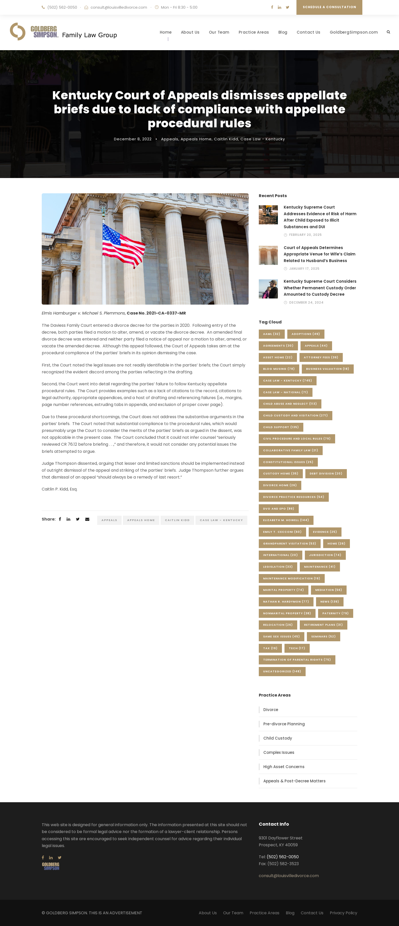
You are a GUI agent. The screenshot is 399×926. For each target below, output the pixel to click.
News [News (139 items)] (329, 602)
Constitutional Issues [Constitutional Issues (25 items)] (288, 462)
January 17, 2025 (304, 268)
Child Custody (277, 738)
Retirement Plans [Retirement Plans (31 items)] (323, 625)
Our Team (219, 32)
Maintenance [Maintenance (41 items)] (320, 567)
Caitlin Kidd (226, 139)
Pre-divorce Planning (284, 724)
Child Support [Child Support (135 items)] (281, 427)
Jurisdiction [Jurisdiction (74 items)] (325, 555)
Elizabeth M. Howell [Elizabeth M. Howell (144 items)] (286, 520)
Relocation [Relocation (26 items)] (278, 625)
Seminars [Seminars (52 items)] (323, 636)
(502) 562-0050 (62, 7)
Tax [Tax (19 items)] (270, 648)
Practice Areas (254, 32)
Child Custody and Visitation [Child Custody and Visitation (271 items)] (295, 415)
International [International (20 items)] (280, 555)
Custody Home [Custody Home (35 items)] (280, 473)
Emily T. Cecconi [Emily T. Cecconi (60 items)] (282, 532)
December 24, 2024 (306, 302)
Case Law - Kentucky (262, 139)
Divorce (270, 709)
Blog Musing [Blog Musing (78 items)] (279, 369)
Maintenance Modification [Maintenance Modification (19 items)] (291, 578)
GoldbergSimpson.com (354, 32)
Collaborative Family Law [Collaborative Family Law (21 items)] (290, 450)
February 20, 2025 (305, 235)
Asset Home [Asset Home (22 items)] (278, 357)
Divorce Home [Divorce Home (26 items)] (280, 485)
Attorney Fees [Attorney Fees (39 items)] (321, 357)
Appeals (169, 139)
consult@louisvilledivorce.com (119, 7)
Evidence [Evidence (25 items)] (325, 532)
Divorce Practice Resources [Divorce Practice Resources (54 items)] (293, 497)
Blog (283, 32)
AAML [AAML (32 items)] (271, 334)
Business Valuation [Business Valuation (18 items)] (327, 369)
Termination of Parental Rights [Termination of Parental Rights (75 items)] (297, 660)
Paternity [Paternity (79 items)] (335, 613)
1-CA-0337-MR (170, 313)
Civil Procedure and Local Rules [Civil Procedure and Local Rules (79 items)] (297, 439)
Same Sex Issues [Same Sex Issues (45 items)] (281, 636)
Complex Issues (278, 752)
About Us (190, 32)
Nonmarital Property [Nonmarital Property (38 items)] (287, 613)
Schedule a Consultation (329, 7)
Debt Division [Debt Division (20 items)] (326, 473)
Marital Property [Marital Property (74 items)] (283, 590)
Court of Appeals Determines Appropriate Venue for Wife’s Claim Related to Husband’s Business (319, 254)
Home (166, 32)
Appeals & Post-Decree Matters (294, 781)
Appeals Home (196, 139)
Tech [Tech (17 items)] (297, 648)
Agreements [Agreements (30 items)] (278, 346)
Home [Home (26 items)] (336, 543)
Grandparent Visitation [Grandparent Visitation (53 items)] (289, 543)
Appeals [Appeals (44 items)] (316, 346)
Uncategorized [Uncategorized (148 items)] (282, 671)
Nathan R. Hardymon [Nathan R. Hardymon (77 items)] (286, 602)
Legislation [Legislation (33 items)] (278, 567)
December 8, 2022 (133, 139)
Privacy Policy (343, 913)
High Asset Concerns (284, 766)
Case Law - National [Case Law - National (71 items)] (285, 392)
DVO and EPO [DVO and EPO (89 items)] (278, 509)
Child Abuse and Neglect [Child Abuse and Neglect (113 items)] (290, 404)
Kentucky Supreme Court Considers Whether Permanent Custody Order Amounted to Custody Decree (320, 288)
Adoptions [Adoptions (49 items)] (306, 334)
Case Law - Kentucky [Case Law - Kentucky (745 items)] (287, 380)
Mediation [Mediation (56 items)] (328, 590)
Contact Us (309, 32)
